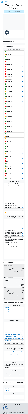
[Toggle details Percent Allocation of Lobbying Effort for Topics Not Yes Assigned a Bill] (22, 352)
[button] (5, 1)
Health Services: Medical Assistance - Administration (13, 332)
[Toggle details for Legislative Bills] (22, 51)
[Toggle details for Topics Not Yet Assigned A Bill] (22, 221)
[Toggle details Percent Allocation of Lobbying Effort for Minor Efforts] (22, 367)
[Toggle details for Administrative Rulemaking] (22, 213)
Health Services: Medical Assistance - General (12, 336)
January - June (6, 388)
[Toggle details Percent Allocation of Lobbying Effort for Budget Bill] (22, 323)
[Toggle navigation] (26, 2)
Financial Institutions (8, 340)
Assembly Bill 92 (7, 311)
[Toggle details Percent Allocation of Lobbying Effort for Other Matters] (22, 378)
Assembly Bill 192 (7, 309)
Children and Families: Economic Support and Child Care (13, 334)
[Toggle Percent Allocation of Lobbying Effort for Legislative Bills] (22, 307)
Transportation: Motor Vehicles (9, 327)
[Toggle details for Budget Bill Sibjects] (22, 183)
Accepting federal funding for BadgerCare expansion (13, 357)
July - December (6, 390)
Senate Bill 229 (7, 313)
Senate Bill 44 (7, 307)
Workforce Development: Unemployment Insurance (12, 338)
